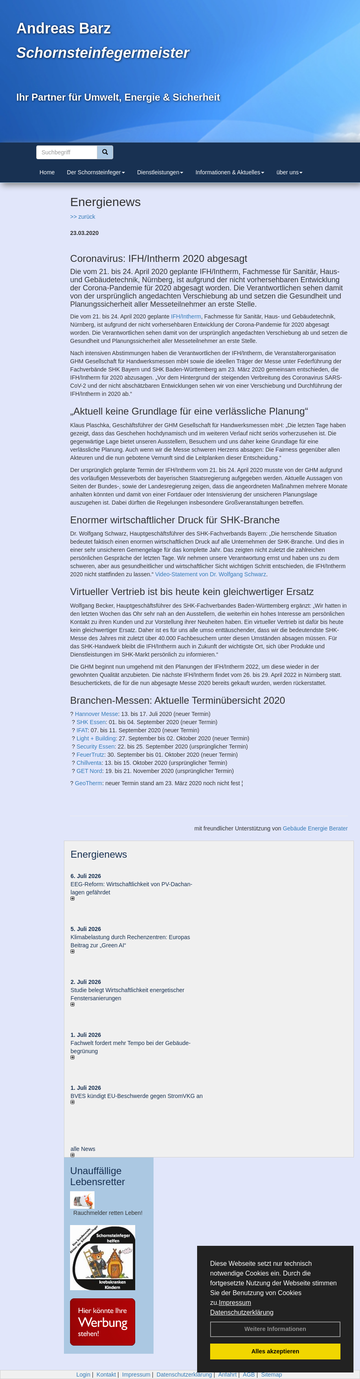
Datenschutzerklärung (242, 1312)
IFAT (82, 730)
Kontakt (106, 1374)
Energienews (98, 854)
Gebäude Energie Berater (315, 828)
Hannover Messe (96, 714)
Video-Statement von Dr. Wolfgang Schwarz (210, 574)
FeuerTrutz (90, 754)
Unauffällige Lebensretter (97, 1176)
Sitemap (271, 1374)
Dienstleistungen (160, 172)
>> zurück (82, 216)
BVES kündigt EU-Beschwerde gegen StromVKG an (136, 1096)
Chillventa (89, 763)
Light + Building (96, 738)
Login (83, 1374)
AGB (249, 1374)
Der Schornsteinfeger (96, 172)
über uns (290, 172)
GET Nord (89, 771)
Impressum (235, 1302)
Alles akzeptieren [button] (275, 1351)
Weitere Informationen (275, 1329)
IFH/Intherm (186, 316)
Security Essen (95, 746)
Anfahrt (227, 1374)
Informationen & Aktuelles (229, 172)
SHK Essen (91, 722)
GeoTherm (88, 783)
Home (47, 172)
